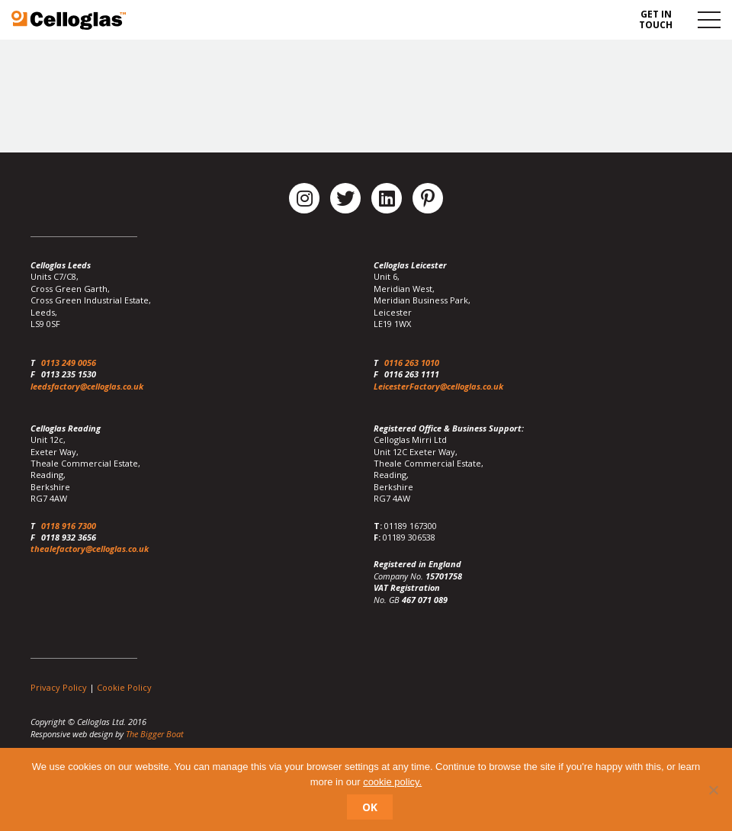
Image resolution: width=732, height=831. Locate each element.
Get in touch (656, 19)
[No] (713, 789)
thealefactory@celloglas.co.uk (89, 548)
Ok (369, 807)
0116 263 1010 (411, 362)
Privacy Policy (58, 687)
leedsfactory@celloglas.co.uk (86, 386)
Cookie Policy (124, 687)
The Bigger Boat (155, 734)
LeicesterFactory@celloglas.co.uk (438, 386)
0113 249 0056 (68, 362)
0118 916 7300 (68, 525)
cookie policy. (392, 782)
